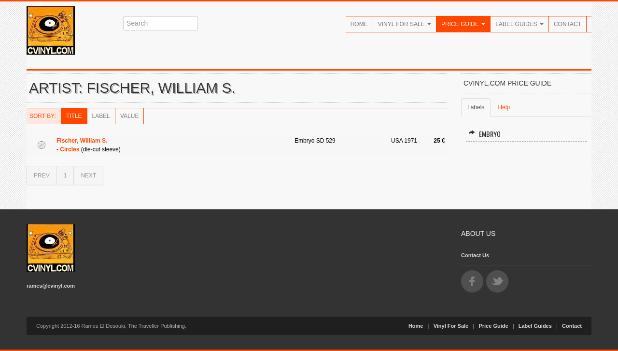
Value (129, 116)
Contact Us (475, 255)
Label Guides (519, 24)
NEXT (88, 175)
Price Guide (463, 24)
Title (74, 116)
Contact (567, 24)
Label (101, 116)
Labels (475, 107)
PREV (42, 175)
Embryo (484, 134)
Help (504, 107)
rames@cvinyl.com (51, 286)
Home (359, 24)
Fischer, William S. (81, 140)
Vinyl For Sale (404, 24)
